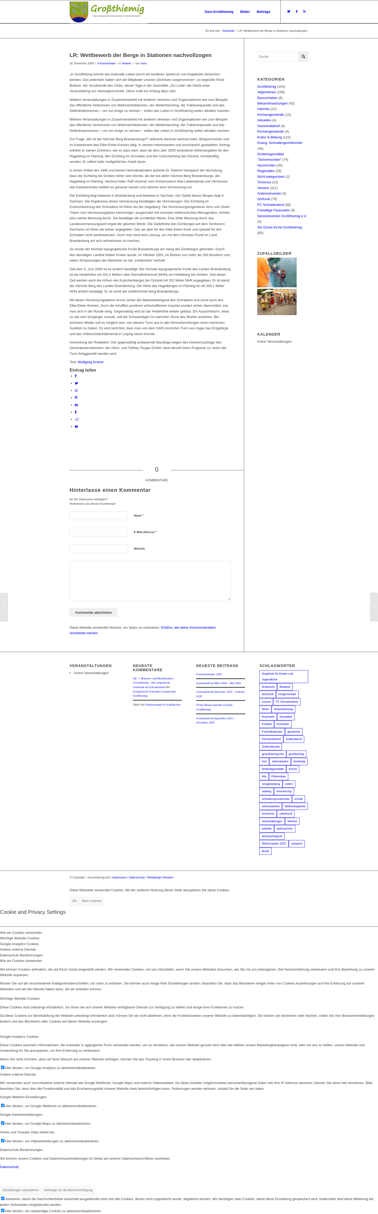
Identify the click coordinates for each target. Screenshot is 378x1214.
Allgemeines (266, 92)
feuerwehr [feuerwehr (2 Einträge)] (268, 716)
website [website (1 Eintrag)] (266, 828)
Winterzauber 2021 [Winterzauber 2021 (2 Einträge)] (274, 843)
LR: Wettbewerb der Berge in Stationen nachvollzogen (141, 55)
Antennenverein (269, 193)
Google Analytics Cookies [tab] (19, 944)
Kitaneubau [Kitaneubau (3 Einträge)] (278, 776)
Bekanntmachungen (272, 103)
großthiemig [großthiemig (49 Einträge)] (296, 754)
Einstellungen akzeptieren (21, 1190)
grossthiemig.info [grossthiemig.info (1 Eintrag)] (273, 754)
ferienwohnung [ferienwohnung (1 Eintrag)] (283, 709)
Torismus (264, 182)
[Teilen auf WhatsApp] (76, 390)
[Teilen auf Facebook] (76, 376)
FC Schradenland (270, 205)
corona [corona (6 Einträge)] (266, 701)
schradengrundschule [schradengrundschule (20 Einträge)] (275, 798)
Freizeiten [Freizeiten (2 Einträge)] (283, 724)
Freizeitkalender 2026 (209, 674)
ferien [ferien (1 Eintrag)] (265, 709)
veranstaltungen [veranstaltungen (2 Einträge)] (272, 821)
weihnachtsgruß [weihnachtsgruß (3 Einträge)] (272, 836)
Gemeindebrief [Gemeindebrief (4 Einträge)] (271, 739)
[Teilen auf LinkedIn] (76, 405)
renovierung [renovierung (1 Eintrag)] (284, 791)
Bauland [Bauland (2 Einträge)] (285, 686)
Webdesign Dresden (160, 877)
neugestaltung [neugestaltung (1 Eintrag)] (271, 783)
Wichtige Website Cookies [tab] (20, 938)
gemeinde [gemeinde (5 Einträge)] (293, 731)
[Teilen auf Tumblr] (76, 412)
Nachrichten (266, 165)
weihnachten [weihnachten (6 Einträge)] (285, 828)
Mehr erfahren (92, 901)
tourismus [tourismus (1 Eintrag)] (268, 813)
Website (139, 548)
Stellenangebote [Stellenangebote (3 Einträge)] (295, 806)
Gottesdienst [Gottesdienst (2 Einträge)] (294, 739)
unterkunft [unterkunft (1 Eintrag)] (285, 813)
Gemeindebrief (268, 126)
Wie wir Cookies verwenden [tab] (21, 933)
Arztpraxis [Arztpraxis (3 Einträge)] (268, 686)
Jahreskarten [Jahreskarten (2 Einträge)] (280, 761)
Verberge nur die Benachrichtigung (68, 1190)
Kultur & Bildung (269, 137)
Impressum (119, 877)
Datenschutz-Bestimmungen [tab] (21, 955)
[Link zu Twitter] (289, 11)
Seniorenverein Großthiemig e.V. (282, 216)
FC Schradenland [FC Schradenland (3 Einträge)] (287, 701)
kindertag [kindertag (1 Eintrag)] (299, 761)
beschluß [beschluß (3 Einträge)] (268, 694)
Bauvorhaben (267, 98)
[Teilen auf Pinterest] (76, 398)
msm (144, 63)
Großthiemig (266, 86)
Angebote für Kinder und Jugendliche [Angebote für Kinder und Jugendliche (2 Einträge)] (277, 676)
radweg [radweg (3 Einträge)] (266, 791)
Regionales (265, 171)
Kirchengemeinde (270, 115)
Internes (263, 109)
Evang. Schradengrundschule (279, 143)
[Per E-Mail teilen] (76, 427)
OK (74, 901)
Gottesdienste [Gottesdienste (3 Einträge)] (271, 746)
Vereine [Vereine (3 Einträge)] (292, 821)
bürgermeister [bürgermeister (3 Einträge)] (287, 694)
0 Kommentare (106, 63)
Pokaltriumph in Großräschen (163, 704)
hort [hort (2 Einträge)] (264, 761)
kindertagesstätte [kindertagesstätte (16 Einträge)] (273, 768)
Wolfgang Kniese (90, 362)
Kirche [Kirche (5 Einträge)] (293, 768)
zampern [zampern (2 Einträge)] (296, 843)
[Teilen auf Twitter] (76, 383)
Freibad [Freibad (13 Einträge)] (266, 724)
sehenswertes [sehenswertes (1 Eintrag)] (271, 806)
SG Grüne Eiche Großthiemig (279, 227)
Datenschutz (137, 877)
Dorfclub (263, 199)
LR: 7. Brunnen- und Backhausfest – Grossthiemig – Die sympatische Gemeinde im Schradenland (154, 683)
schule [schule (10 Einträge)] (299, 798)
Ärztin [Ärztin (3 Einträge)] (265, 851)
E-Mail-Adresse (145, 532)
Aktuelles (264, 120)
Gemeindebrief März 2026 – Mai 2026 (218, 683)
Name (139, 515)
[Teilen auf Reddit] (77, 419)
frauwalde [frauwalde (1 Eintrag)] (286, 716)
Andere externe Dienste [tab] (18, 949)
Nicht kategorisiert (271, 177)
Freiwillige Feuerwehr (273, 210)
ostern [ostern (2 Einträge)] (289, 783)
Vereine (126, 63)
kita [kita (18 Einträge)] (264, 776)
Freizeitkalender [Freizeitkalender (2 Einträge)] (272, 731)
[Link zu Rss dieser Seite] (304, 11)
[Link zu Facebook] (297, 11)
